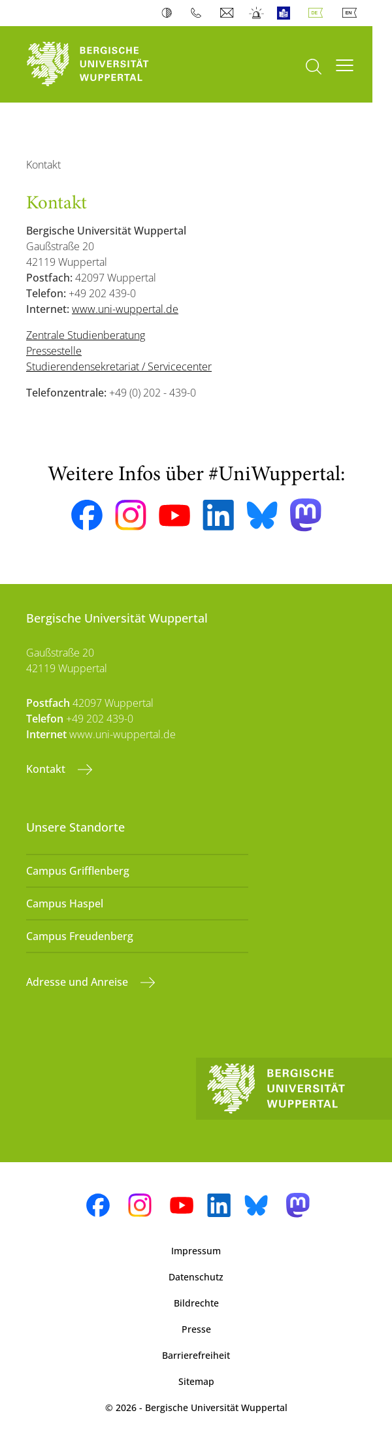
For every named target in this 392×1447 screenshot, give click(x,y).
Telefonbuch (199, 13)
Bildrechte (196, 1303)
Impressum (196, 1250)
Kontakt (47, 769)
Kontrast (169, 13)
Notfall (257, 13)
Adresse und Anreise (78, 982)
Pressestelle (54, 351)
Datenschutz (196, 1277)
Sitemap (196, 1381)
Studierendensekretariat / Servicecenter (119, 366)
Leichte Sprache (286, 13)
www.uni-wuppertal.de (125, 309)
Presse (196, 1329)
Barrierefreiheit (196, 1355)
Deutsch (318, 13)
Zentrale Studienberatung (85, 335)
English (352, 13)
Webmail (228, 13)
